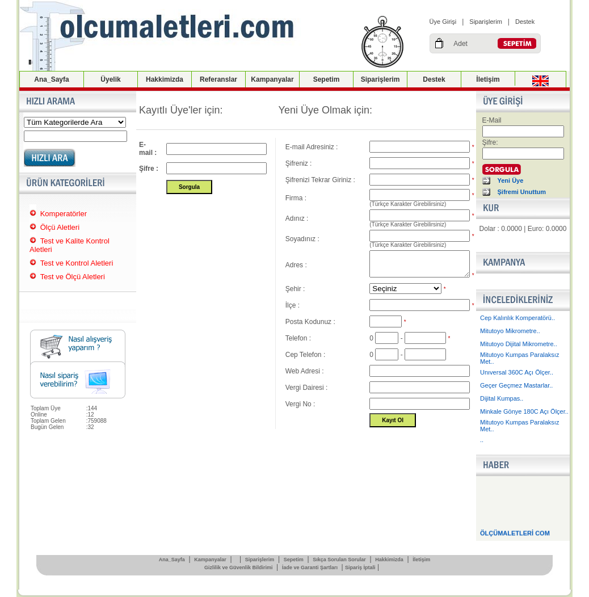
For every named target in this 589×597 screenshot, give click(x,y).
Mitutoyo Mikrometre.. (510, 330)
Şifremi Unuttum (522, 191)
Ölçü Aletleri (59, 227)
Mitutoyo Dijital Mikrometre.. (518, 343)
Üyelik (110, 79)
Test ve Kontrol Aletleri (76, 263)
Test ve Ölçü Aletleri (72, 276)
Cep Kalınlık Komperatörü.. (517, 317)
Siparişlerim (485, 21)
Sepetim (326, 79)
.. (481, 439)
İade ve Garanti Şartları (310, 567)
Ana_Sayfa (51, 79)
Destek (525, 21)
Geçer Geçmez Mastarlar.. (516, 385)
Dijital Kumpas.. (501, 398)
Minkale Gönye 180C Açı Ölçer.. (524, 411)
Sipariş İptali (360, 567)
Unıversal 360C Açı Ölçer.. (516, 372)
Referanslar (218, 79)
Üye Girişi (443, 21)
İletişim (487, 79)
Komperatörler (63, 213)
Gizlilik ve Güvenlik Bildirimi (238, 567)
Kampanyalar (272, 79)
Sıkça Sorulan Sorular (339, 559)
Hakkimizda (164, 79)
